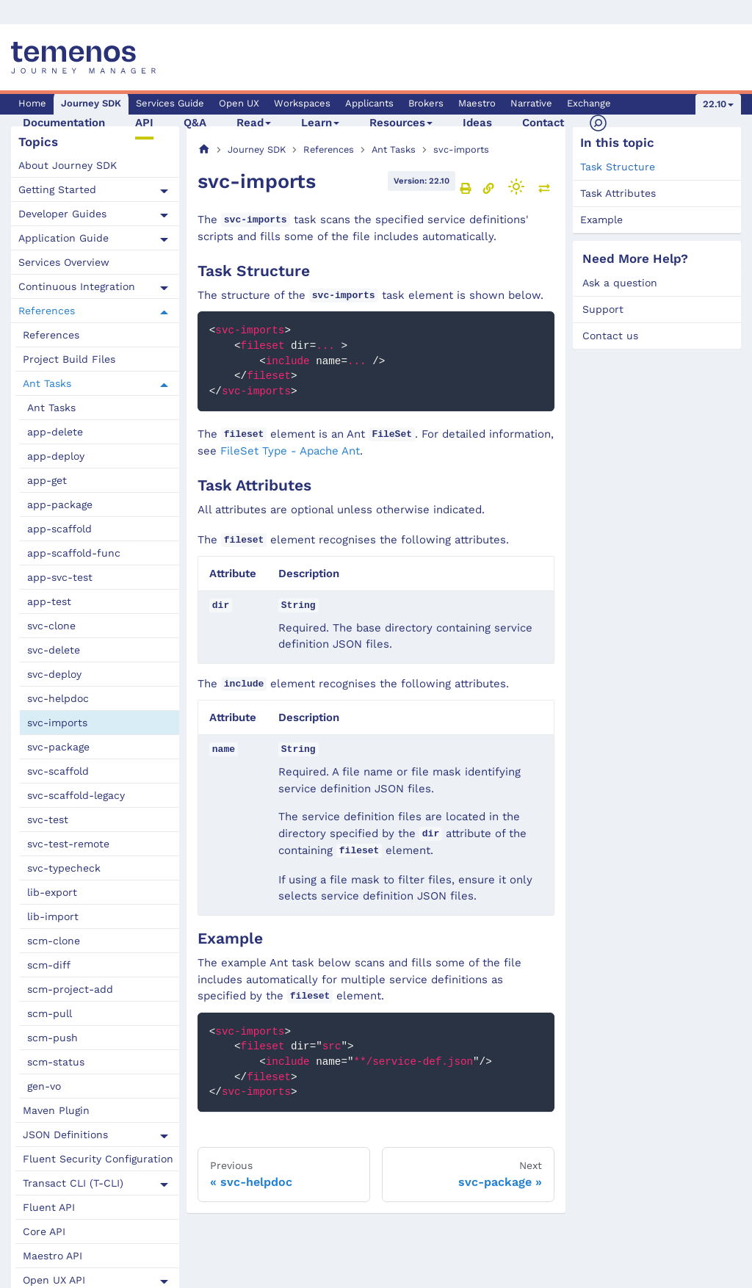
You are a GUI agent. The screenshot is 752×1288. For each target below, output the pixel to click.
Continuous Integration (76, 286)
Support (602, 309)
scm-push (52, 1037)
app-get (47, 480)
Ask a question (619, 283)
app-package (60, 504)
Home (32, 103)
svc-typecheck (64, 868)
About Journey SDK (67, 165)
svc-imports (57, 722)
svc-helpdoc (58, 698)
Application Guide (63, 238)
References (46, 310)
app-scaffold (59, 529)
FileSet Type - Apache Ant (290, 450)
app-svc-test (60, 577)
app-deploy (55, 456)
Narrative (531, 103)
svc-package (58, 747)
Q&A (195, 122)
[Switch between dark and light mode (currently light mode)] (516, 186)
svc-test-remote (68, 844)
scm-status (55, 1062)
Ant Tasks (47, 383)
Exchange (589, 103)
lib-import (53, 916)
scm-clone (53, 941)
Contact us (610, 335)
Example (601, 219)
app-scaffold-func (73, 553)
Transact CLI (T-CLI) (73, 1183)
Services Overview (63, 262)
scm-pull (49, 1013)
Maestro (477, 103)
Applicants (369, 103)
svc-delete (53, 650)
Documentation (64, 122)
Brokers (426, 103)
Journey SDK (91, 103)
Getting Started (57, 189)
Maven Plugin (56, 1110)
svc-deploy (54, 674)
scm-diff (48, 965)
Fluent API (49, 1207)
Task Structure (617, 167)
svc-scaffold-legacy (76, 795)
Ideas (477, 122)
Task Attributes (618, 193)
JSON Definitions (65, 1134)
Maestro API (52, 1256)
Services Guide (170, 103)
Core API (44, 1231)
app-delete (55, 432)
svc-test (47, 819)
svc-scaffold (58, 771)
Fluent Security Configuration (98, 1159)
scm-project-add (70, 989)
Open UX (239, 103)
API (144, 122)
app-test (49, 601)
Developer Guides (62, 214)
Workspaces (302, 103)
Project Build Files (69, 359)
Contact (543, 122)
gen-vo (44, 1086)
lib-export (52, 892)
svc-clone (51, 626)
